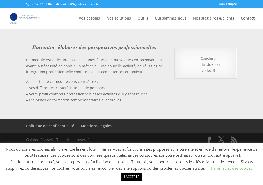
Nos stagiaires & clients (213, 18)
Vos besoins (89, 18)
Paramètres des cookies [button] (231, 168)
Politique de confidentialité (50, 125)
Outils (143, 18)
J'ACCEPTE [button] (131, 176)
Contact (248, 18)
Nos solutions (119, 18)
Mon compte (227, 4)
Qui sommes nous (170, 18)
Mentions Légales (96, 125)
